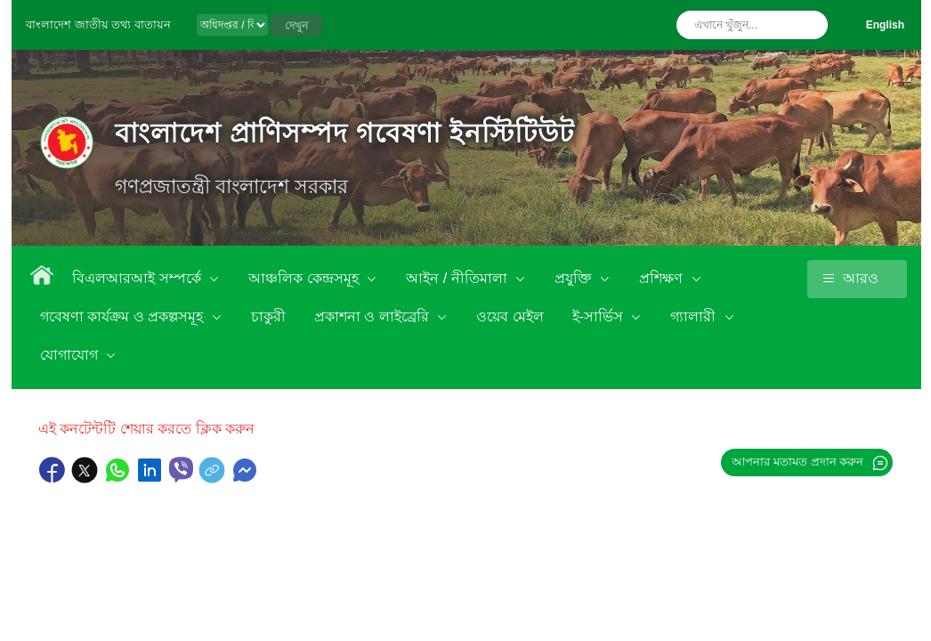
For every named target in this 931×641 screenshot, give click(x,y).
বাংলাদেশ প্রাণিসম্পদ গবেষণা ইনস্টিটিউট (344, 133)
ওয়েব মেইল (509, 316)
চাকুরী (268, 316)
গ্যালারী (694, 316)
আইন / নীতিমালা (458, 278)
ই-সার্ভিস (599, 316)
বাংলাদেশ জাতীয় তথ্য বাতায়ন (98, 24)
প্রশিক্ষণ (662, 278)
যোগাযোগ (70, 354)
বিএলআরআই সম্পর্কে (138, 278)
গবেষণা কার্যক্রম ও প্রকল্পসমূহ (123, 316)
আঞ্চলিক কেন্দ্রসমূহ (305, 278)
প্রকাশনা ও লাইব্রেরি (373, 316)
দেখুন (296, 26)
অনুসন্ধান (810, 25)
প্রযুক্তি (575, 278)
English (885, 25)
